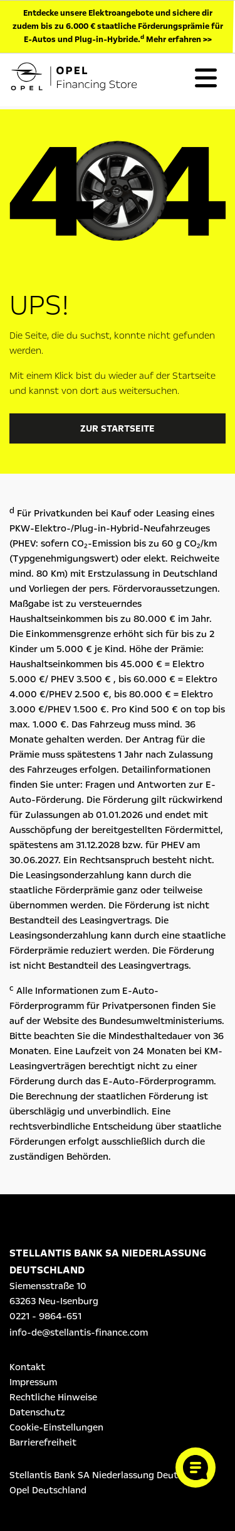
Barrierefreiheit (42, 1442)
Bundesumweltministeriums (160, 1021)
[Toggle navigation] (205, 78)
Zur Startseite (117, 428)
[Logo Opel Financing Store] (84, 78)
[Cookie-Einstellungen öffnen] (195, 1467)
